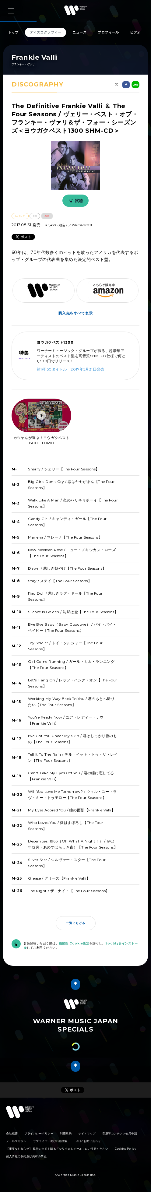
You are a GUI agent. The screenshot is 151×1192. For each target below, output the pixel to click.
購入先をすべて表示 (75, 313)
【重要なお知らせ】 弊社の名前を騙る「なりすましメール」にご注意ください (57, 1148)
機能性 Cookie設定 (74, 943)
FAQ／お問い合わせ (88, 1141)
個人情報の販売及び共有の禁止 (26, 1156)
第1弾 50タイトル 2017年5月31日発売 (70, 369)
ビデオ (135, 32)
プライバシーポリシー (38, 1133)
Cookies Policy (125, 1148)
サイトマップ (87, 1133)
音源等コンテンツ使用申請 (119, 1133)
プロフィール (108, 32)
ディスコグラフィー (45, 32)
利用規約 (66, 1133)
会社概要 (12, 1133)
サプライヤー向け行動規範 (50, 1141)
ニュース (79, 32)
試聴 (75, 201)
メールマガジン (16, 1141)
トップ (13, 32)
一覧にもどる (75, 923)
